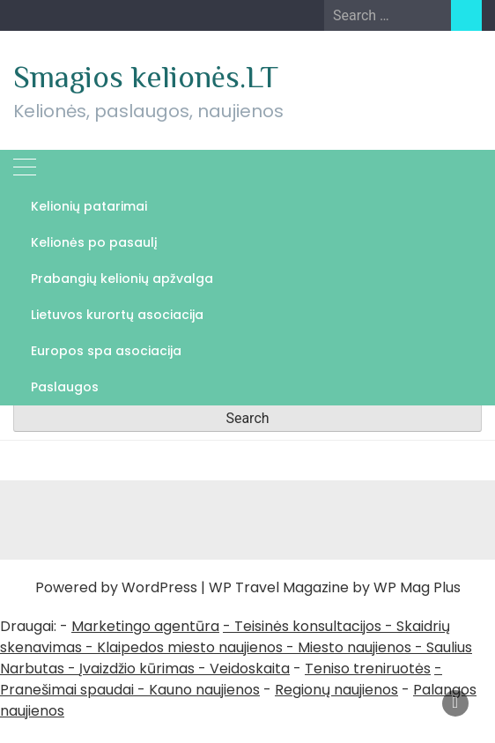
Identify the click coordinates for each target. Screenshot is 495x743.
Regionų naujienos (336, 690)
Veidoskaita (250, 668)
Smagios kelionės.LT (145, 76)
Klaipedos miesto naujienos (190, 647)
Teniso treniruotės (368, 668)
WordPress (159, 587)
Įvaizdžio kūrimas (137, 668)
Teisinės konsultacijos (307, 626)
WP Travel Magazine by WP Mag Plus (335, 587)
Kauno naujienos (204, 690)
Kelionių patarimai (89, 206)
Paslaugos (65, 387)
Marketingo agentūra (145, 626)
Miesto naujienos (354, 647)
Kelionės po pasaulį (94, 242)
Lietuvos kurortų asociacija (117, 314)
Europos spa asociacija (106, 351)
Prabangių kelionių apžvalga (122, 278)
